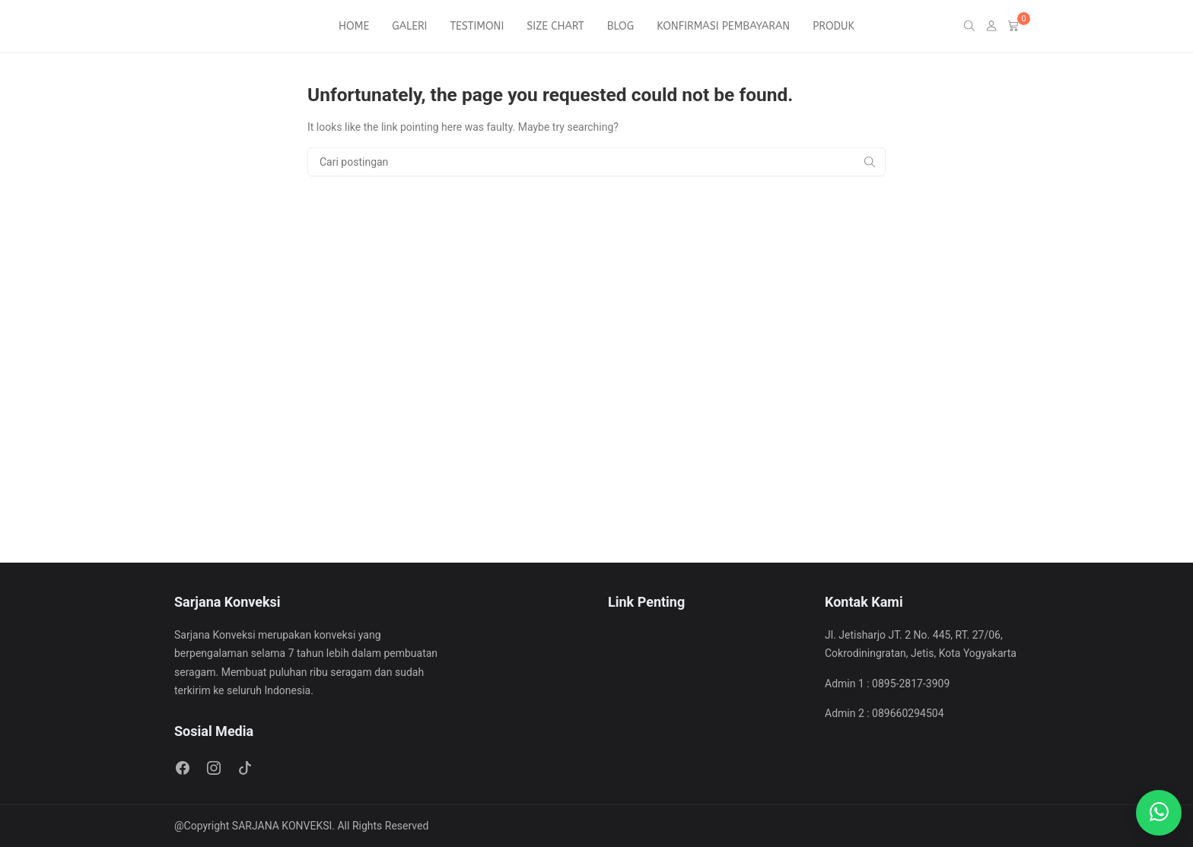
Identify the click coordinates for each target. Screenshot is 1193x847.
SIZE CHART (555, 26)
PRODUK (833, 26)
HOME (354, 26)
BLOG (621, 26)
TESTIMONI (477, 26)
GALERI (409, 26)
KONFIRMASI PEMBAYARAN (723, 26)
